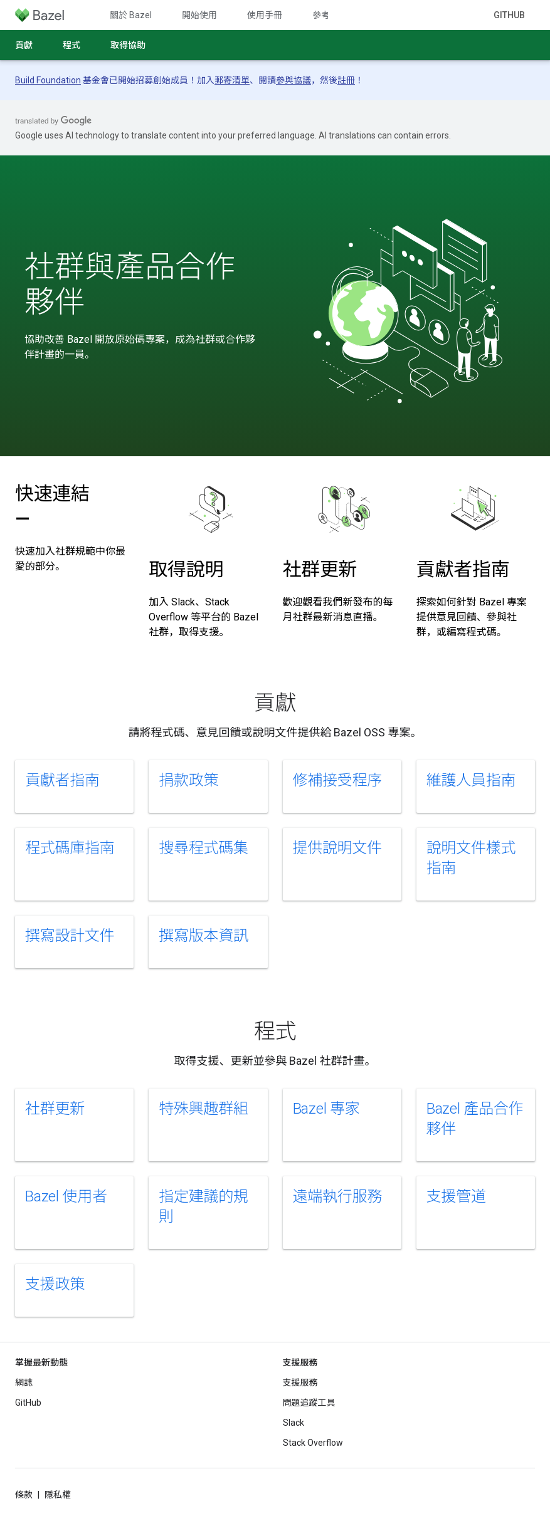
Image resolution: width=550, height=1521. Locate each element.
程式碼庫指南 (70, 848)
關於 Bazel (131, 15)
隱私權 (58, 1495)
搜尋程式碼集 (203, 848)
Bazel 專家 (326, 1108)
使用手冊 (264, 15)
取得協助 (127, 45)
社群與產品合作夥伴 (129, 284)
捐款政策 (188, 780)
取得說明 (186, 569)
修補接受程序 (338, 780)
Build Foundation (48, 80)
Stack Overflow (313, 1443)
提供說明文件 (338, 848)
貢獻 (24, 45)
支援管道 (456, 1196)
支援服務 (300, 1382)
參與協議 (293, 80)
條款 (24, 1495)
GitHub (509, 15)
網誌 (24, 1382)
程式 (71, 45)
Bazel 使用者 (66, 1196)
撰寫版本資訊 (203, 935)
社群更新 (320, 569)
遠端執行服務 (338, 1196)
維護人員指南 (471, 780)
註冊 (346, 80)
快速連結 (52, 506)
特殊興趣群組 (203, 1108)
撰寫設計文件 (70, 935)
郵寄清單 (232, 80)
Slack (293, 1423)
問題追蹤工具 (309, 1403)
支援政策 (55, 1284)
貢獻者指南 (463, 569)
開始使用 (199, 15)
